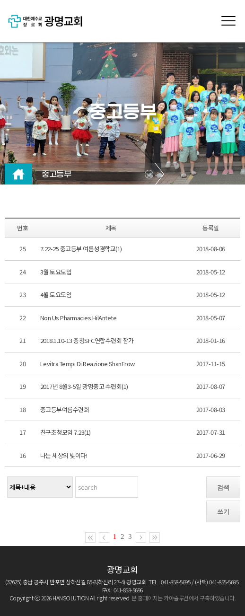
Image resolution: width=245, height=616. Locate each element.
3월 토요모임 (56, 271)
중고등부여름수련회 (64, 409)
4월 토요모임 (56, 294)
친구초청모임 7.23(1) (65, 432)
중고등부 (56, 174)
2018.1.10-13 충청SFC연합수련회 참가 (87, 340)
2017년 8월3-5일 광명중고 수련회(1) (84, 386)
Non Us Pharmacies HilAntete (78, 317)
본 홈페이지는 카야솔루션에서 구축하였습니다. (183, 598)
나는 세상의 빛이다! (64, 455)
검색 (223, 487)
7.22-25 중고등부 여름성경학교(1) (81, 248)
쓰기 (223, 511)
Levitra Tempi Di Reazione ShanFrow (87, 363)
